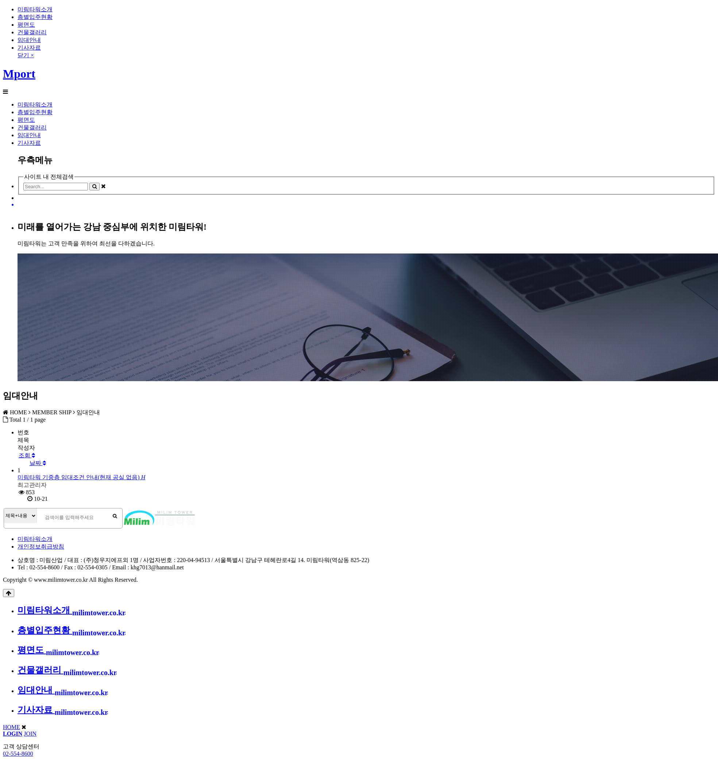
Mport (19, 73)
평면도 (26, 25)
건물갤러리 (32, 32)
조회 (27, 455)
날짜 (38, 463)
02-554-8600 (18, 754)
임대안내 (29, 40)
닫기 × (26, 55)
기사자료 (29, 47)
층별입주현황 (35, 17)
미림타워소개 (35, 9)
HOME (11, 727)
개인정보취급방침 (41, 546)
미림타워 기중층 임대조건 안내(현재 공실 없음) (81, 477)
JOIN (30, 734)
